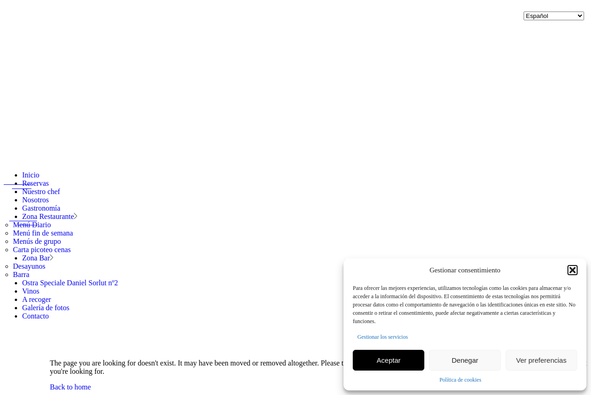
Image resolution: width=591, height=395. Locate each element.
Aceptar (389, 360)
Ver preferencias (541, 360)
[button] (572, 270)
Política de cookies (461, 380)
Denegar (465, 360)
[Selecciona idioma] (554, 16)
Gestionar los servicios (382, 337)
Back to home (70, 387)
